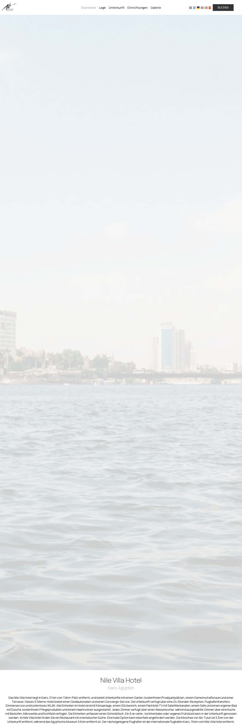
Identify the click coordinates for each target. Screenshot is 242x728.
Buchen (223, 7)
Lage (102, 8)
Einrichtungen (137, 8)
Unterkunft (117, 8)
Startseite (88, 8)
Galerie (156, 8)
